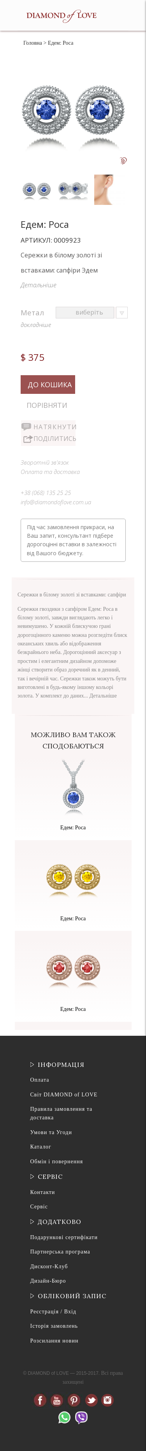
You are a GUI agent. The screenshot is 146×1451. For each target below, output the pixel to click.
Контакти (42, 1192)
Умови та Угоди (51, 1132)
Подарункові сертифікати (64, 1237)
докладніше (36, 325)
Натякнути (54, 427)
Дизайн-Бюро (48, 1281)
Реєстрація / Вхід (53, 1312)
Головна (32, 43)
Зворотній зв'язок (45, 462)
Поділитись (54, 438)
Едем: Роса (73, 827)
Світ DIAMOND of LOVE (64, 1095)
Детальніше (38, 285)
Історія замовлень (54, 1326)
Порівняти (46, 405)
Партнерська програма (60, 1252)
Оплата (39, 1080)
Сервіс (39, 1207)
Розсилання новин (54, 1341)
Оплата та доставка (50, 472)
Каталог (40, 1147)
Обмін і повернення (56, 1161)
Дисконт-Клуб (49, 1266)
